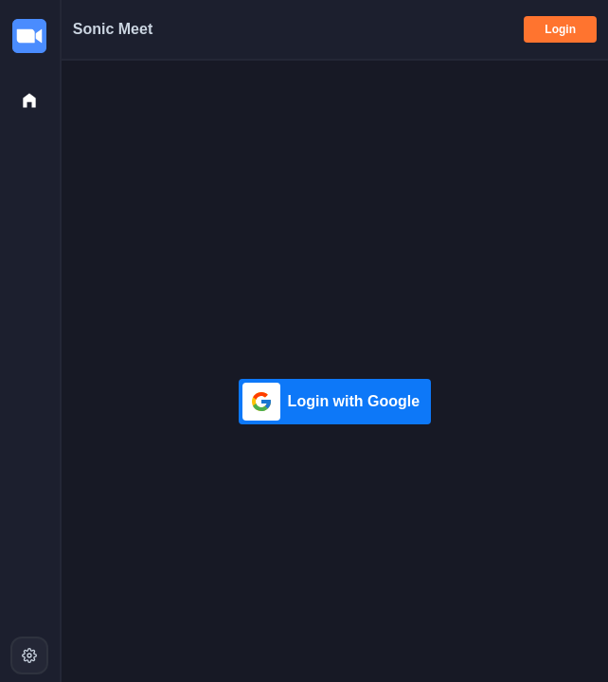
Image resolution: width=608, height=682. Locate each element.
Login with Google (331, 402)
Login (560, 29)
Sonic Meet (112, 29)
